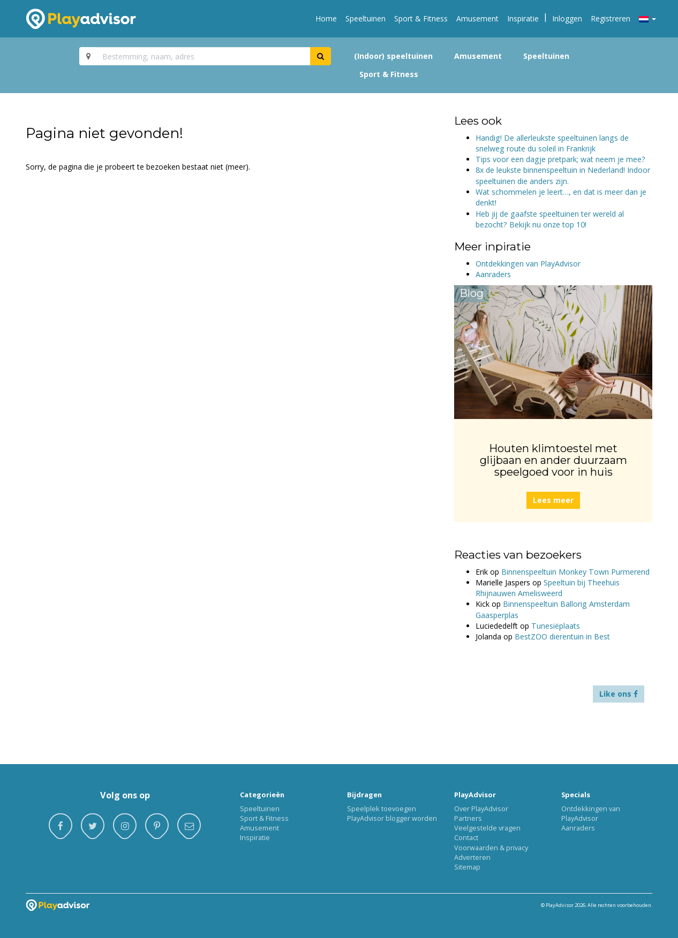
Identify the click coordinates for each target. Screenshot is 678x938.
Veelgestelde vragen (487, 828)
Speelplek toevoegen (381, 808)
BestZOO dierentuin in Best (562, 636)
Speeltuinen (365, 18)
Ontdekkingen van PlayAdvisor (528, 263)
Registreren (610, 18)
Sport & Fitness (421, 18)
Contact (466, 837)
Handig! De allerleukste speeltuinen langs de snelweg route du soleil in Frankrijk (552, 143)
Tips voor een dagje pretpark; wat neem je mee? (560, 159)
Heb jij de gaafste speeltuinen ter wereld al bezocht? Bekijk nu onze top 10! (550, 219)
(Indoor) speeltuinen (393, 56)
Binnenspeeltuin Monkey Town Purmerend (575, 572)
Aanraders (493, 274)
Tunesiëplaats (555, 626)
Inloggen (567, 18)
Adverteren (472, 857)
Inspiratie (523, 18)
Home (326, 18)
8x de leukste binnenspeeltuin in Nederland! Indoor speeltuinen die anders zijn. (563, 175)
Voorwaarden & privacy (491, 847)
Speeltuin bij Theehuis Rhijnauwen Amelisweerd (548, 587)
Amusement (477, 18)
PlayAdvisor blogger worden (392, 818)
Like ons (618, 694)
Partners (468, 818)
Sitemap (467, 867)
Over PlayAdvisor (481, 808)
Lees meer (553, 500)
